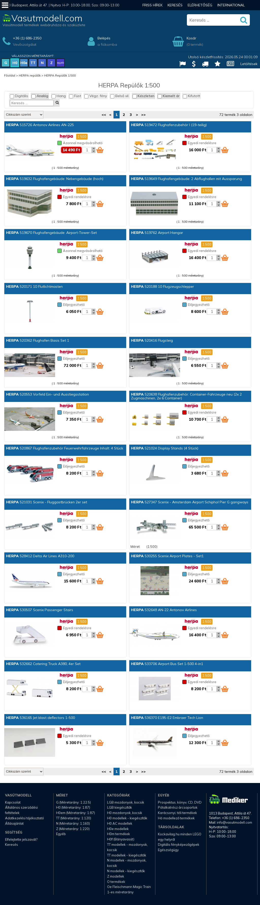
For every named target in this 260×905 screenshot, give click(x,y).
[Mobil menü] (5, 5)
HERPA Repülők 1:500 (60, 75)
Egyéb (61, 834)
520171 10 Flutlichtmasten (34, 286)
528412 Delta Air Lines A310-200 (40, 556)
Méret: (135, 547)
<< (104, 114)
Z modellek (115, 876)
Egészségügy (168, 850)
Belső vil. (119, 96)
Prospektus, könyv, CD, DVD (180, 802)
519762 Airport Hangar (157, 232)
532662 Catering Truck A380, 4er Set (43, 663)
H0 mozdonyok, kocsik (124, 813)
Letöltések (248, 64)
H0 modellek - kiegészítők (127, 818)
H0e (23, 63)
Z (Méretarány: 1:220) (73, 829)
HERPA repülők (30, 75)
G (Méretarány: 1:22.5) (73, 802)
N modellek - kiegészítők (126, 871)
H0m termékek (118, 834)
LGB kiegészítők (119, 807)
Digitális (19, 96)
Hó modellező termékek (176, 818)
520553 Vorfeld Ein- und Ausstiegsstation (47, 394)
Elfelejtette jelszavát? (21, 839)
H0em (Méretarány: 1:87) (75, 813)
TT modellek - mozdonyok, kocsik (127, 847)
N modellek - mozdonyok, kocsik (127, 863)
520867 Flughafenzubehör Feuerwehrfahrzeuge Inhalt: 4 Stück (64, 448)
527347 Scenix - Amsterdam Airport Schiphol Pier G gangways (189, 502)
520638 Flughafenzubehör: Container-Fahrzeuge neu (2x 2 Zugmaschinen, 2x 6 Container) (186, 396)
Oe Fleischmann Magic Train (129, 887)
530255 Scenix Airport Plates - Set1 (167, 556)
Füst (75, 96)
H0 (14, 63)
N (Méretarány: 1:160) (73, 823)
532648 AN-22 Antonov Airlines (164, 610)
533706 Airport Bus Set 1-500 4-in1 (167, 663)
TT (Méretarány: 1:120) (73, 818)
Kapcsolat (13, 802)
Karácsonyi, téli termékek (177, 813)
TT (33, 63)
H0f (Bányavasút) (120, 839)
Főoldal (9, 75)
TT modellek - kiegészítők (126, 855)
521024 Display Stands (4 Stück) (164, 448)
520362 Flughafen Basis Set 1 (37, 340)
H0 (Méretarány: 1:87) (73, 807)
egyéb (60, 62)
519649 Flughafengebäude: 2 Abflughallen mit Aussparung (186, 178)
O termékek (116, 882)
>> (143, 114)
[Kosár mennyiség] (87, 150)
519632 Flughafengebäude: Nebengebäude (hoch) (54, 178)
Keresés (175, 5)
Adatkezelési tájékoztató (24, 818)
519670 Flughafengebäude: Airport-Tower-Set (51, 232)
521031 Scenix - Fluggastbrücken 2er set (46, 502)
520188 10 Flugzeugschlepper (162, 286)
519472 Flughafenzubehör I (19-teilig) (169, 125)
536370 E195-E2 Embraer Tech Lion (167, 717)
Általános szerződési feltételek (21, 810)
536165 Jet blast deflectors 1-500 (40, 717)
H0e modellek (118, 829)
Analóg (39, 96)
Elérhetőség (200, 5)
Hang (59, 96)
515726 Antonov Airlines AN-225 (40, 125)
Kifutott (191, 96)
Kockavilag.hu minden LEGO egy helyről (179, 836)
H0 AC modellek (119, 823)
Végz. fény (95, 96)
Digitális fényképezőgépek (178, 844)
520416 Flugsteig (152, 340)
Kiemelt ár (169, 96)
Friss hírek (152, 5)
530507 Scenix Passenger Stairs (39, 610)
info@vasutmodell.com (234, 822)
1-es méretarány (120, 892)
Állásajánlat (14, 823)
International (231, 5)
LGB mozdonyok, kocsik (125, 802)
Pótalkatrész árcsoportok (178, 807)
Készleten (143, 96)
